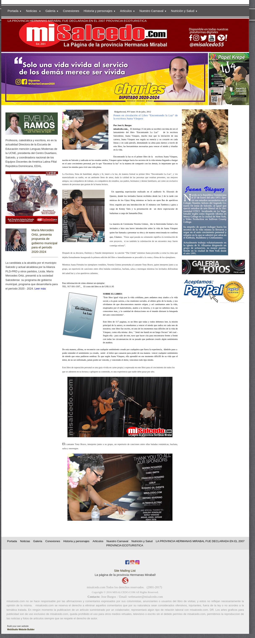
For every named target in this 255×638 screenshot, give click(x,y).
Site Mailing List (125, 570)
